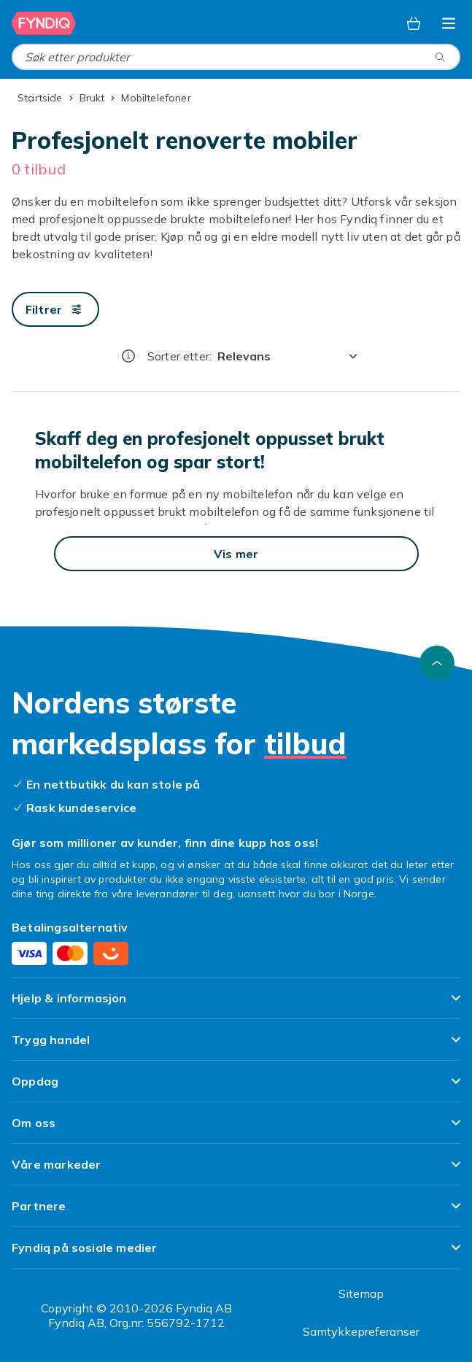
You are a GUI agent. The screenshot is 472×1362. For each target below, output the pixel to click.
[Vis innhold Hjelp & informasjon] (236, 1004)
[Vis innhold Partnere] (236, 1212)
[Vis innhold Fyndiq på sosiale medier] (236, 1254)
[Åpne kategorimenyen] (448, 23)
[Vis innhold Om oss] (236, 1129)
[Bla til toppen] (436, 663)
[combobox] (236, 57)
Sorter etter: (179, 356)
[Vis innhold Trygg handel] (236, 1046)
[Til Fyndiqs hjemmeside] (44, 23)
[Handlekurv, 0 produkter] (413, 23)
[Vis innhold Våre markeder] (236, 1170)
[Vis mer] (236, 553)
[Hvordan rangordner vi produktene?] (128, 356)
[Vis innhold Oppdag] (236, 1087)
